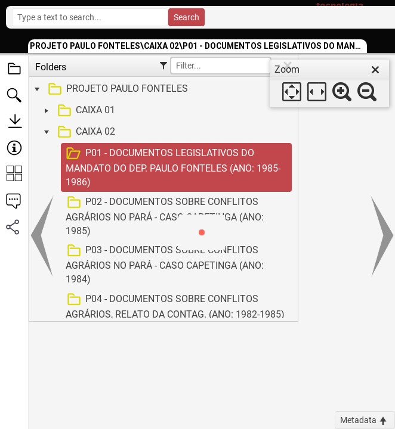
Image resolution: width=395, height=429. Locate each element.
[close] (375, 70)
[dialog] (329, 83)
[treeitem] (162, 89)
